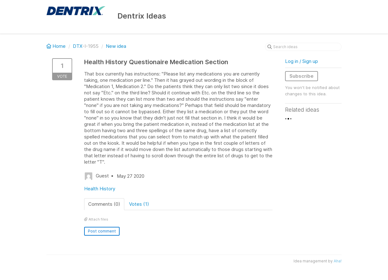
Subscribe (301, 76)
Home (56, 46)
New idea (116, 46)
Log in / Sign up (301, 61)
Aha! (338, 261)
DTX (77, 46)
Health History (99, 189)
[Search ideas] (303, 47)
